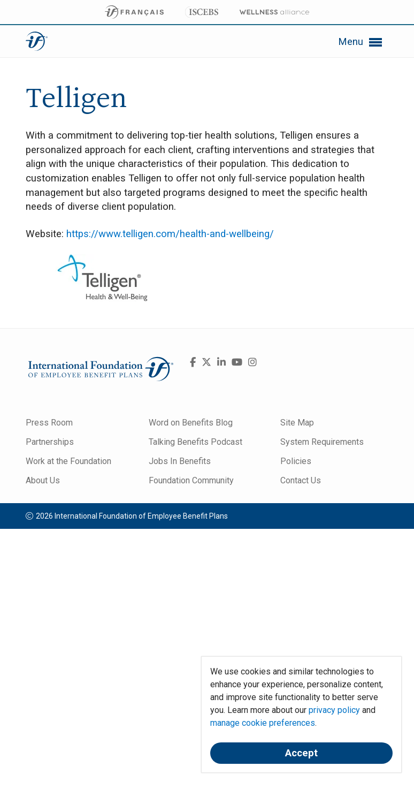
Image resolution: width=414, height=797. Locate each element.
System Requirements (322, 442)
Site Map (297, 423)
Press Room (49, 423)
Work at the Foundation (68, 461)
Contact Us (300, 480)
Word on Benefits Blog (191, 423)
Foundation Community (191, 480)
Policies (295, 461)
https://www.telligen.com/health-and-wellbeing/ (170, 234)
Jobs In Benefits (180, 461)
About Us (43, 480)
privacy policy (334, 710)
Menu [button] (360, 42)
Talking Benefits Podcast (195, 442)
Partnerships (50, 442)
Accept (301, 753)
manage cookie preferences (262, 723)
